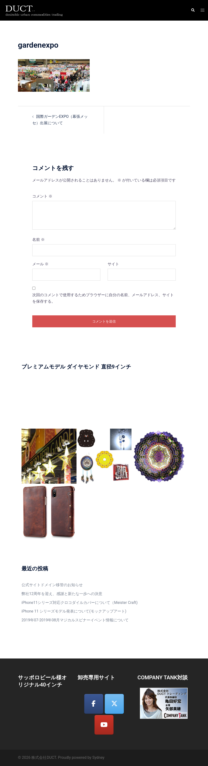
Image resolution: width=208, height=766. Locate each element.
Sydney (98, 757)
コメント (42, 196)
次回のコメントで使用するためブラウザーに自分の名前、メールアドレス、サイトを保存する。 (103, 298)
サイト (113, 264)
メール (40, 264)
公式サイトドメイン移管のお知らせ (52, 585)
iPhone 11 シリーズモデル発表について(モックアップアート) (74, 611)
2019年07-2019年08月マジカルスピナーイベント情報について (75, 620)
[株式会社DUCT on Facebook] (93, 704)
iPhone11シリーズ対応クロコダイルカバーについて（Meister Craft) (80, 602)
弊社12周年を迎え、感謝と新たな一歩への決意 (62, 593)
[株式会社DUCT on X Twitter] (114, 704)
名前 (38, 239)
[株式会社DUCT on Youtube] (104, 725)
